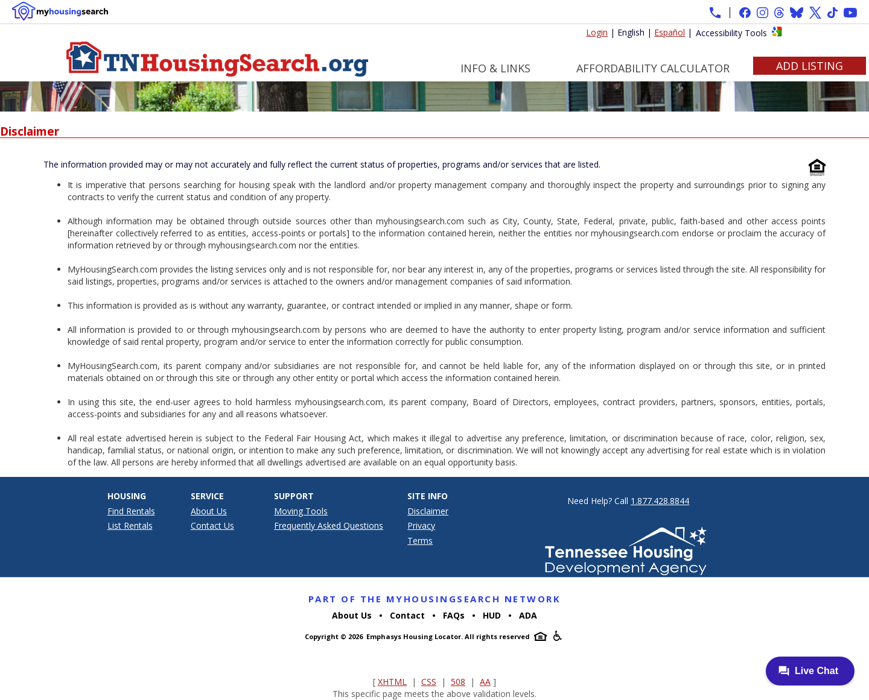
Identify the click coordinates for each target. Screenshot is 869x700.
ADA (528, 615)
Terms (420, 540)
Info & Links (495, 68)
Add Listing (809, 65)
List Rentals (130, 525)
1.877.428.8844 (660, 500)
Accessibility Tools (731, 33)
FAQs (454, 615)
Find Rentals (131, 511)
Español (669, 32)
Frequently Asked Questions (328, 525)
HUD (492, 615)
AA (485, 681)
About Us (209, 511)
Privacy (421, 525)
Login (597, 32)
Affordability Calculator (653, 68)
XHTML (392, 681)
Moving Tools (301, 511)
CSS (428, 681)
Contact (407, 615)
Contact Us (212, 525)
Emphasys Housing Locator (413, 636)
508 (458, 681)
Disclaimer (427, 511)
